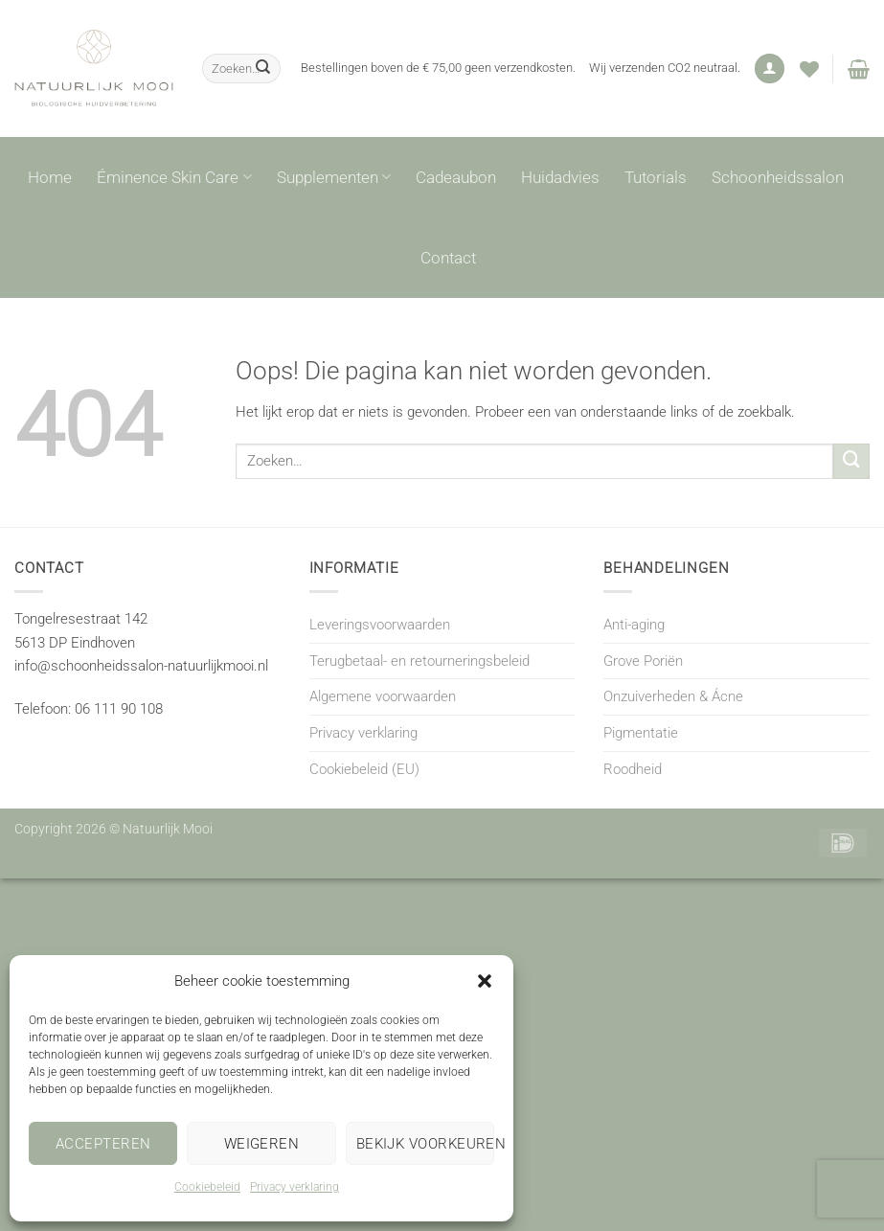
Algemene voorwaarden (382, 696)
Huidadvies (560, 177)
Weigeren (262, 1143)
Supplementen (334, 177)
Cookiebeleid (207, 1187)
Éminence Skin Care (174, 177)
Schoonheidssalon (778, 177)
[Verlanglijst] (809, 69)
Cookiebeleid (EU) (364, 769)
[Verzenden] (264, 68)
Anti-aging (634, 624)
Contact (448, 257)
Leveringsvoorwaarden (379, 624)
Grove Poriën (643, 661)
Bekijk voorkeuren (425, 1143)
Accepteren (103, 1143)
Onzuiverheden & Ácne (673, 696)
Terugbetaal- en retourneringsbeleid (419, 661)
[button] (484, 981)
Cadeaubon (456, 177)
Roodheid (632, 769)
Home (50, 177)
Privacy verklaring (294, 1187)
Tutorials (655, 177)
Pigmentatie (640, 732)
